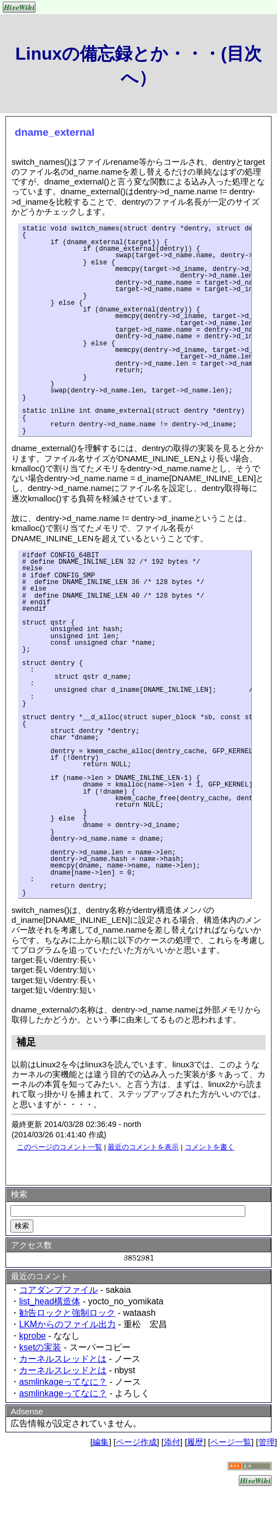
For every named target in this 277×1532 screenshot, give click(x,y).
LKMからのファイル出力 (67, 1324)
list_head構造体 (49, 1301)
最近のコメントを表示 (143, 1147)
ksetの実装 (40, 1347)
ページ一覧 (230, 1442)
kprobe (32, 1335)
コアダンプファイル (58, 1289)
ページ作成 (136, 1442)
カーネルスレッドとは (63, 1358)
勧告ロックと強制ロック (67, 1312)
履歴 (195, 1442)
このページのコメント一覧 (59, 1147)
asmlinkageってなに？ (63, 1381)
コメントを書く (209, 1147)
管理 (266, 1442)
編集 (100, 1442)
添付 (172, 1442)
